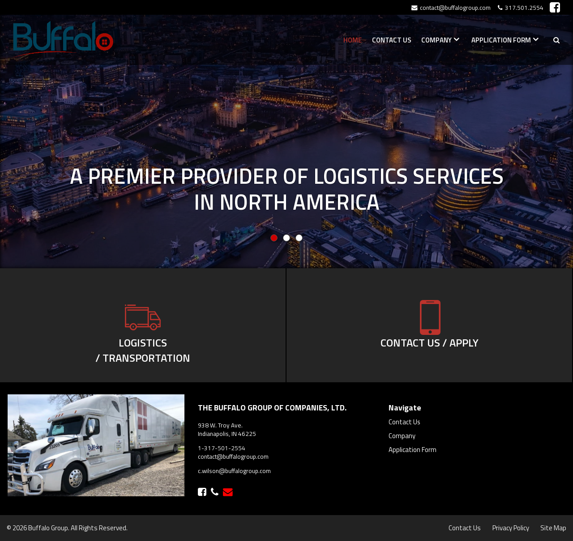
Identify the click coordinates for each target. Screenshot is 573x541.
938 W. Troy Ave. (220, 425)
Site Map (553, 528)
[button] (530, 134)
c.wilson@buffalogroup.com (234, 470)
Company (436, 40)
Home (352, 40)
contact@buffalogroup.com (233, 456)
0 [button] (274, 237)
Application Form (501, 40)
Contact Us (391, 40)
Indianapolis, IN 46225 (227, 433)
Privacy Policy (510, 528)
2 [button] (299, 237)
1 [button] (286, 237)
